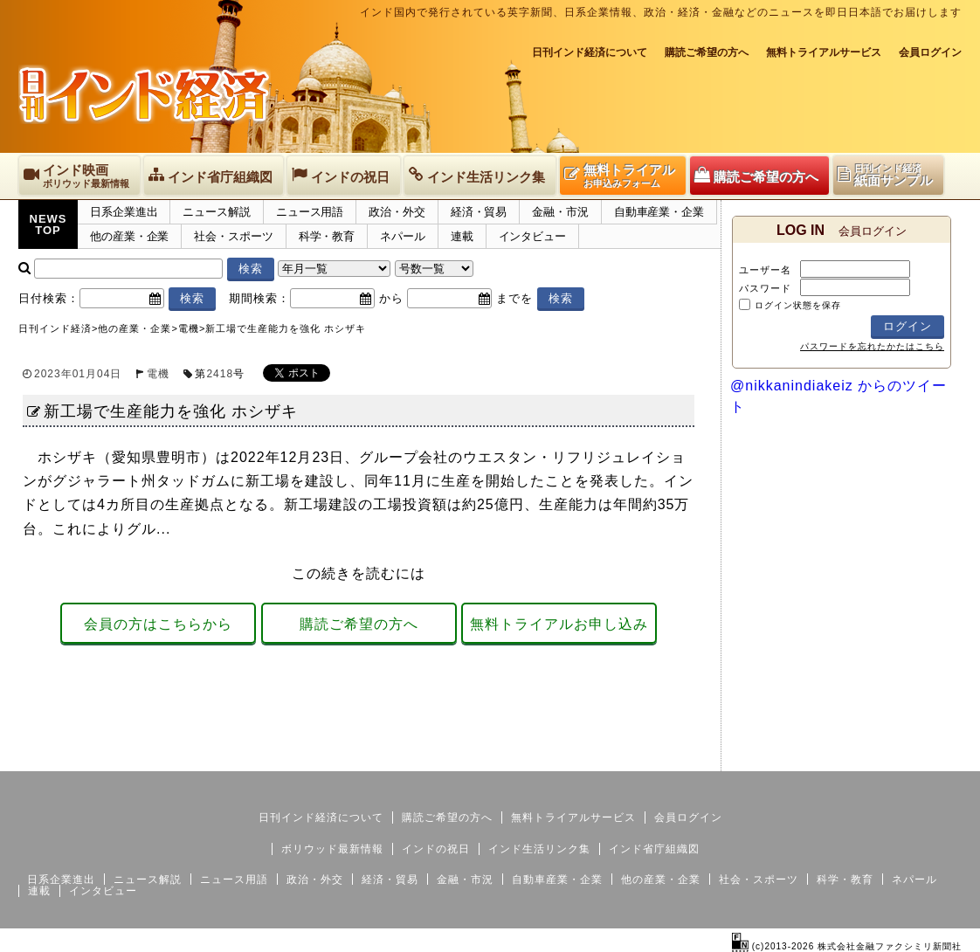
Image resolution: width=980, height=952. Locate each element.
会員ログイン (930, 52)
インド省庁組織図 (654, 849)
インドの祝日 (436, 849)
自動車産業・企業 (659, 211)
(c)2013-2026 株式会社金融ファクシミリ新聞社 (847, 946)
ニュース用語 (309, 211)
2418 (219, 374)
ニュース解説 (216, 211)
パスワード (765, 288)
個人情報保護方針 (920, 757)
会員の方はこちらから (158, 624)
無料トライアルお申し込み (559, 624)
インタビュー (532, 236)
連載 (462, 236)
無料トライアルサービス (823, 52)
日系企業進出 (123, 211)
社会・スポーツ (233, 236)
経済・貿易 (479, 211)
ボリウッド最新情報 (332, 849)
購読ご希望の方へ (707, 52)
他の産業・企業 (129, 236)
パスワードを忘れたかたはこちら (872, 346)
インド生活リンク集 (539, 849)
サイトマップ (828, 757)
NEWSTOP (48, 224)
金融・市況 (560, 211)
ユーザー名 (765, 270)
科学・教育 (327, 236)
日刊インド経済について (589, 52)
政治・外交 (397, 211)
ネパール (402, 236)
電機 (158, 374)
